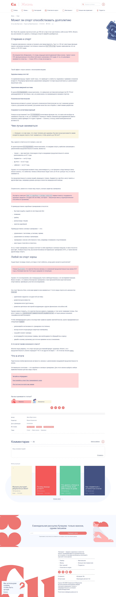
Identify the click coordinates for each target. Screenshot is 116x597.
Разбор (16, 10)
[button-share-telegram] (55, 407)
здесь (72, 350)
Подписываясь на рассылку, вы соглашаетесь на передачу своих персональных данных (58, 536)
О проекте (61, 576)
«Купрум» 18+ (80, 576)
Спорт (28, 430)
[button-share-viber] (63, 407)
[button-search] (83, 4)
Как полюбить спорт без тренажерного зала (27, 380)
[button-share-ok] (59, 407)
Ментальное (68, 10)
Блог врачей (37, 10)
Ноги (86, 493)
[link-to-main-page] (13, 4)
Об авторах (61, 579)
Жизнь (25, 10)
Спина (62, 493)
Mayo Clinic (30, 427)
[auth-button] (103, 4)
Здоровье (43, 430)
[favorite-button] (53, 24)
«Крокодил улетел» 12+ (83, 579)
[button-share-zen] (66, 572)
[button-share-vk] (51, 407)
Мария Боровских (33, 23)
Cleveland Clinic (48, 427)
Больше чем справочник (85, 10)
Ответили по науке (52, 10)
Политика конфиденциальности (68, 592)
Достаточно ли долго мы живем (23, 384)
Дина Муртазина (18, 23)
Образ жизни (35, 430)
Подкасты (102, 10)
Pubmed (39, 427)
